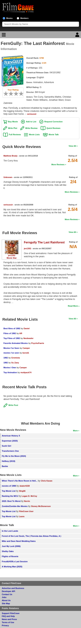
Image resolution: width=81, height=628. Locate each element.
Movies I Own (9, 367)
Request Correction (53, 122)
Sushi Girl (6, 446)
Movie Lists (34, 134)
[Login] (77, 35)
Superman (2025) (10, 441)
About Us (6, 600)
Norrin (27, 501)
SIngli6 (22, 491)
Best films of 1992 (11, 328)
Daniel (27, 328)
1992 (5, 358)
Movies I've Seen (11, 348)
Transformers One (10, 451)
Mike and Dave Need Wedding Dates (19, 541)
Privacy (5, 625)
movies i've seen (11, 353)
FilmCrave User (26, 511)
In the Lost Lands (10, 531)
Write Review (31, 128)
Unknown (7, 177)
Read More (73, 306)
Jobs (4, 597)
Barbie (5, 466)
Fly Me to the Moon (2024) (14, 456)
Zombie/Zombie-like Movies (15, 506)
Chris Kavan (46, 481)
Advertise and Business (13, 588)
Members (24, 18)
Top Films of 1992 (11, 338)
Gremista (15, 358)
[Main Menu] (3, 35)
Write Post (13, 405)
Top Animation (10, 372)
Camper (26, 348)
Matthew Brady (10, 156)
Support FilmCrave (11, 613)
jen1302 (11, 255)
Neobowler (28, 338)
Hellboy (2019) (8, 461)
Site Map (6, 603)
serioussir (31, 114)
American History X (11, 436)
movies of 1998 (9, 486)
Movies (9, 18)
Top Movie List (9, 491)
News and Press (9, 619)
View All (72, 146)
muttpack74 (25, 372)
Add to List (31, 122)
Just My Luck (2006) (11, 546)
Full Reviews (15, 134)
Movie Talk (54, 134)
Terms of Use (8, 622)
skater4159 (25, 486)
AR (20, 333)
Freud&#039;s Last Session (15, 561)
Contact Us (7, 594)
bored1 (25, 353)
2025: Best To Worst (11, 501)
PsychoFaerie (37, 343)
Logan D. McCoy (29, 496)
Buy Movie (13, 122)
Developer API (8, 591)
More (75, 431)
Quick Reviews (53, 128)
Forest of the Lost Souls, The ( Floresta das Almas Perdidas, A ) (31, 536)
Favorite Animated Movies (15, 343)
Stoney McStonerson (41, 506)
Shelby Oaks (8, 551)
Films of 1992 (9, 333)
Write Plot (12, 128)
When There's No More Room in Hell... (19, 481)
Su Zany (15, 363)
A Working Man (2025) (12, 566)
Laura (21, 516)
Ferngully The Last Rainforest (44, 242)
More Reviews (58, 164)
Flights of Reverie (10, 556)
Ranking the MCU (10, 496)
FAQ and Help (8, 616)
